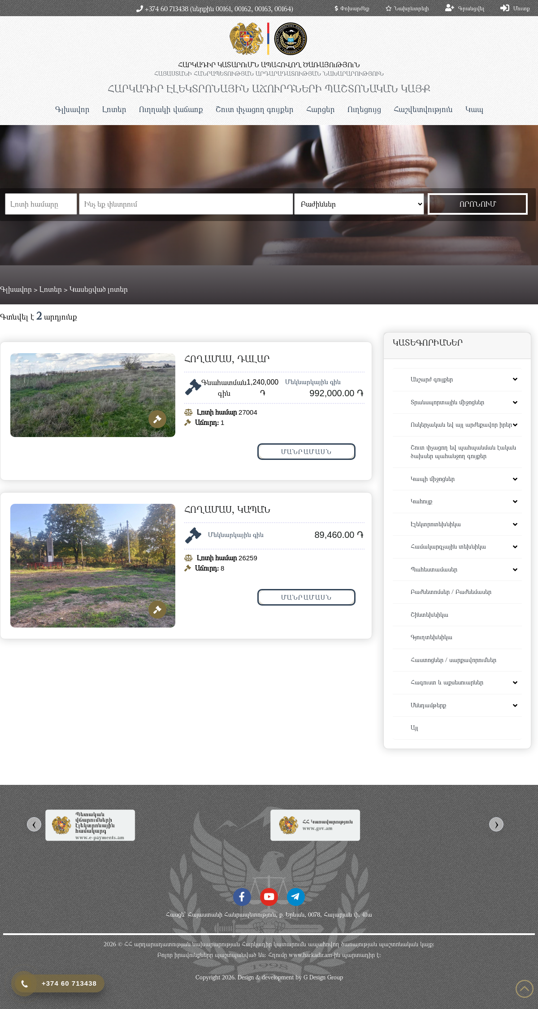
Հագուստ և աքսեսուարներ (447, 682)
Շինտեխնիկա (429, 615)
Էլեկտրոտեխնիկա (436, 524)
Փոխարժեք (352, 8)
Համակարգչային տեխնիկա (448, 546)
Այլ (414, 727)
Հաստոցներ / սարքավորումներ (453, 660)
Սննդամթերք (428, 705)
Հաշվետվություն (423, 109)
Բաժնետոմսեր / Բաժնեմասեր (451, 592)
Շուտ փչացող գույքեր (255, 109)
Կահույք (421, 501)
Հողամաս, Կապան (227, 509)
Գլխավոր (72, 109)
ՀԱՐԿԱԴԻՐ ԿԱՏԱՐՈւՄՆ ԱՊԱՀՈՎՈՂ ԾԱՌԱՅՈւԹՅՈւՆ (269, 64)
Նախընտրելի (407, 8)
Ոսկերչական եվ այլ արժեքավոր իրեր (461, 424)
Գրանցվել (471, 8)
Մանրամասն (306, 451)
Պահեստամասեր (434, 569)
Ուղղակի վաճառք (171, 109)
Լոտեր (114, 109)
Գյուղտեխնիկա (431, 637)
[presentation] (34, 824)
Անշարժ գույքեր (432, 379)
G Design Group (323, 977)
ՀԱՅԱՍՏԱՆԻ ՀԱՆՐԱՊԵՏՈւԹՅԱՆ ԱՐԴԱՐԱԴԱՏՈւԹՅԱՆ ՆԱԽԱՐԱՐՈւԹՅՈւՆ (269, 73)
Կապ (474, 109)
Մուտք (521, 8)
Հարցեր (320, 109)
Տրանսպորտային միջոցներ (447, 402)
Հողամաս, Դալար (227, 359)
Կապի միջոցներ (433, 479)
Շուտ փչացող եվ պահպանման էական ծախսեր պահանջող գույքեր (463, 451)
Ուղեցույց (364, 109)
